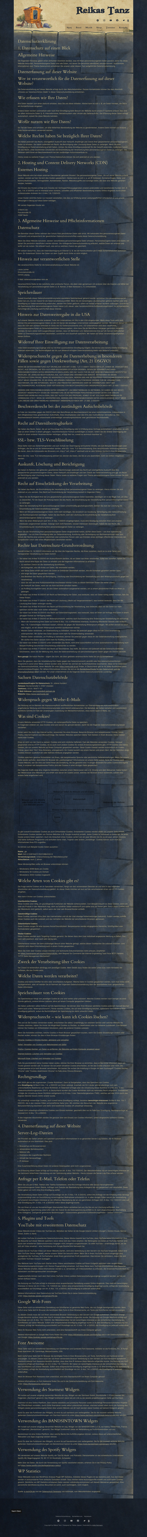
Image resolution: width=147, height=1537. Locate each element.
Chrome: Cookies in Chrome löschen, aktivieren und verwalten (43, 1040)
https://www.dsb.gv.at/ (69, 666)
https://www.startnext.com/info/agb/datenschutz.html (97, 1415)
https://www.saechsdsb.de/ (37, 694)
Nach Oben (16, 1511)
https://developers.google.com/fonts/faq (84, 1335)
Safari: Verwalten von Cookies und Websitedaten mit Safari (42, 1045)
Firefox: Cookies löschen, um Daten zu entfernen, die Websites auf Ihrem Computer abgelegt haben (59, 1049)
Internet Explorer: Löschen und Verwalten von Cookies (40, 1054)
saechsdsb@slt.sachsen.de (43, 691)
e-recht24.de (29, 1491)
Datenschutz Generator (51, 1491)
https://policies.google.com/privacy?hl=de (40, 1296)
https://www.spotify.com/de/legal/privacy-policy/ (41, 1465)
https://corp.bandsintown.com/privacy (93, 1444)
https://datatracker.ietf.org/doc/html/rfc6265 (39, 953)
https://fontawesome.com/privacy (37, 1384)
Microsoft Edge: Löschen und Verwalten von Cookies (39, 1058)
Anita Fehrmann (97, 1525)
